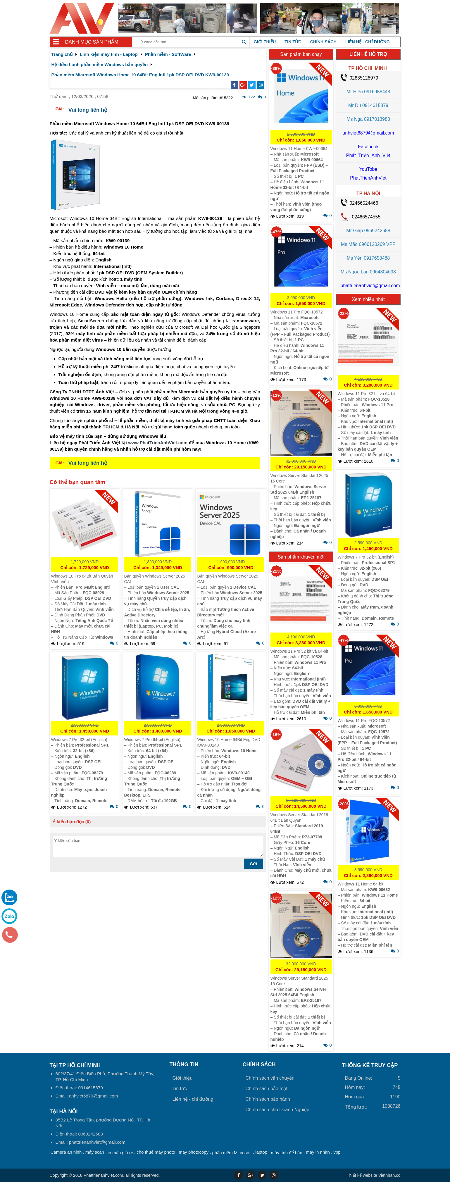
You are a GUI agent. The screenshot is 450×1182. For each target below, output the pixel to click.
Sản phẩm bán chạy (301, 54)
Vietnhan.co (374, 1175)
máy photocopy (193, 1152)
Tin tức (293, 41)
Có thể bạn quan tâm (77, 482)
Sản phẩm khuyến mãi (301, 556)
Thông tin (184, 1064)
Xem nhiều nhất (368, 299)
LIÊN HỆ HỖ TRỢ (368, 54)
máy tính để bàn (286, 1152)
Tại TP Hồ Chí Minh (75, 1065)
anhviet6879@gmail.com (368, 132)
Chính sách (323, 41)
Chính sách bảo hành (268, 1099)
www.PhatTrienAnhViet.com (157, 442)
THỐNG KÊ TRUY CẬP (370, 1065)
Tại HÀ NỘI (64, 1111)
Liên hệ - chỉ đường (367, 41)
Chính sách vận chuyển (270, 1078)
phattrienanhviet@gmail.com (370, 285)
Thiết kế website (362, 1175)
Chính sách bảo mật (266, 1088)
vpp (336, 1152)
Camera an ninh (66, 1152)
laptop (261, 1152)
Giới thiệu (265, 41)
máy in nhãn (318, 1152)
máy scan (94, 1152)
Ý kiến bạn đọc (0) (72, 821)
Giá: (60, 108)
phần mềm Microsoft (232, 1152)
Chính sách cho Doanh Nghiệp (277, 1109)
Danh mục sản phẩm (91, 42)
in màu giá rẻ (120, 1152)
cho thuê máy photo (156, 1152)
